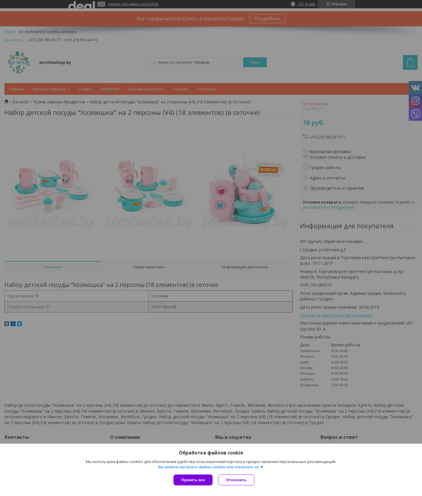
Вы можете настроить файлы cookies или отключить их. (209, 467)
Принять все (193, 480)
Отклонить (236, 480)
